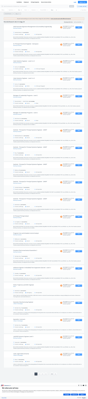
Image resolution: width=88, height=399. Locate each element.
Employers (26, 2)
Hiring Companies (35, 2)
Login (75, 2)
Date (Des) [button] (80, 22)
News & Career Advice (46, 2)
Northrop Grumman (17, 28)
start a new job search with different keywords (61, 18)
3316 (52, 374)
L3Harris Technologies (18, 303)
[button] (20, 10)
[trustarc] (84, 398)
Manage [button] (67, 394)
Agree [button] (82, 394)
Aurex (14, 286)
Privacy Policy (4, 397)
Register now (82, 2)
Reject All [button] (74, 394)
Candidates (19, 2)
